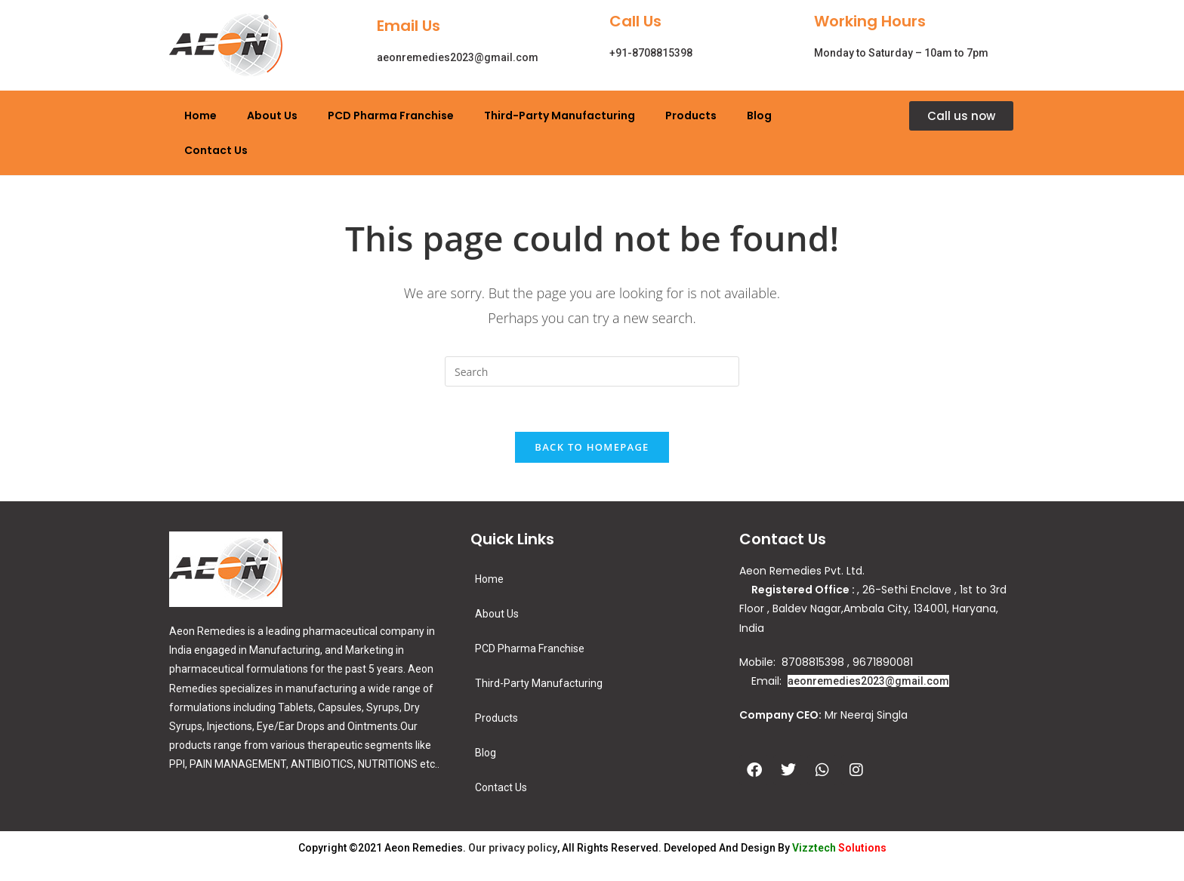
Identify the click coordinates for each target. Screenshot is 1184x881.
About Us (272, 115)
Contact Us (216, 150)
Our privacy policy (512, 848)
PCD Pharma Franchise (391, 115)
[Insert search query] (592, 371)
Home (200, 115)
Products (691, 115)
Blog (759, 115)
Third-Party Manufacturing (559, 115)
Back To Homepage (592, 447)
